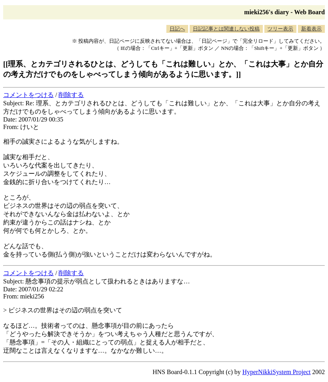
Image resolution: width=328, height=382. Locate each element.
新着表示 (311, 29)
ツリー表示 (280, 29)
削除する (71, 94)
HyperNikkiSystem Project (276, 372)
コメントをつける (28, 94)
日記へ (177, 29)
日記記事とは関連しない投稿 (226, 29)
